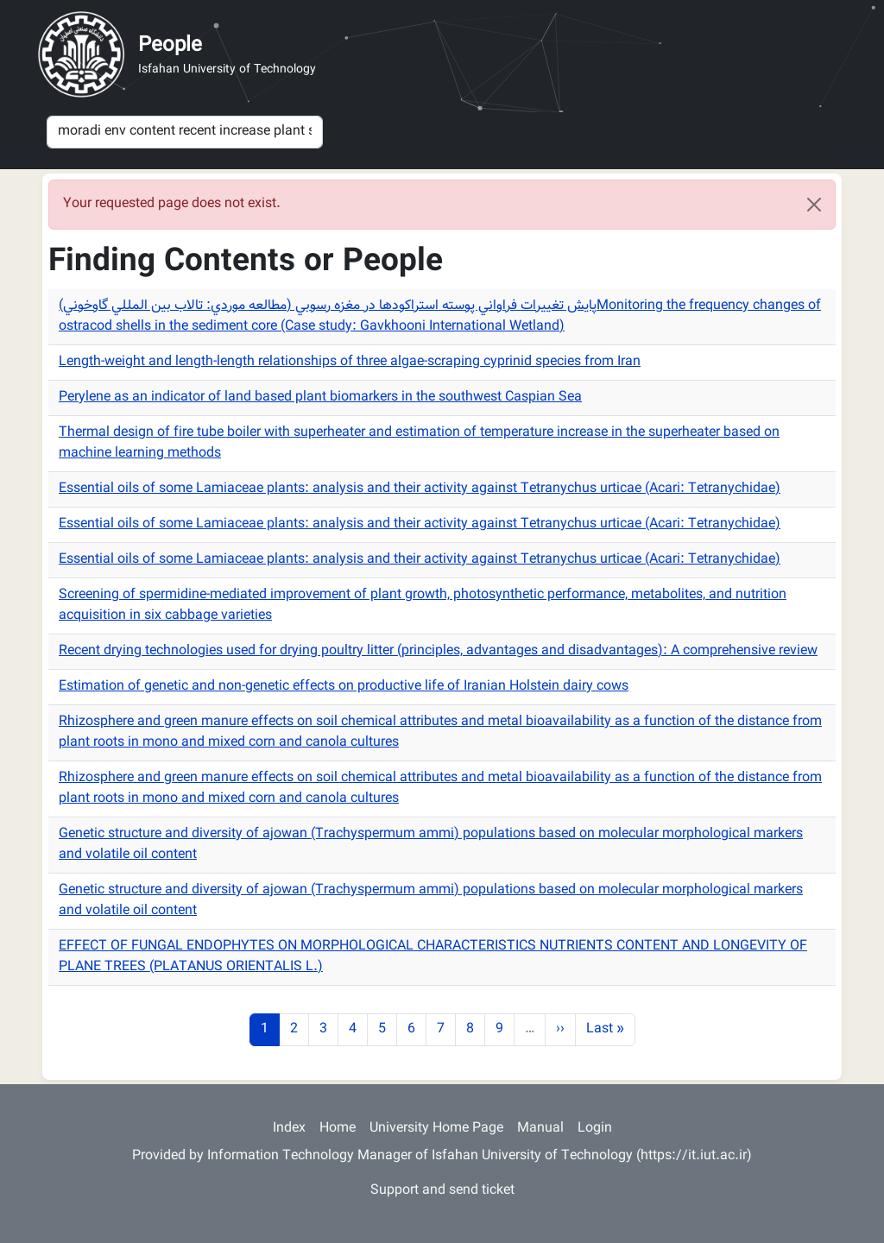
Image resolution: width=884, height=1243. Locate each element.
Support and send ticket (442, 1191)
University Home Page (436, 1128)
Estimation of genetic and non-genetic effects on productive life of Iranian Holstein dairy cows (343, 686)
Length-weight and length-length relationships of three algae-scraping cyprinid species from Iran (350, 362)
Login (595, 1128)
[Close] (814, 204)
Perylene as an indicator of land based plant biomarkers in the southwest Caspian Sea (320, 397)
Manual (540, 1128)
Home (337, 1128)
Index (289, 1128)
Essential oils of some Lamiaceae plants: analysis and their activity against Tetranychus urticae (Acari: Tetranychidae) (419, 489)
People (170, 45)
